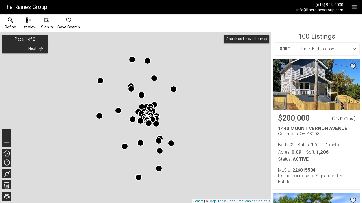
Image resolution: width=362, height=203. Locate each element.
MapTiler (216, 201)
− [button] (7, 142)
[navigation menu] (354, 7)
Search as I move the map (246, 39)
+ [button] (7, 134)
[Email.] (319, 9)
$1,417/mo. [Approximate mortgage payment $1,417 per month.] (343, 118)
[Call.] (319, 4)
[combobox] (325, 49)
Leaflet (198, 201)
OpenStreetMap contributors (248, 201)
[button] (28, 24)
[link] (10, 24)
